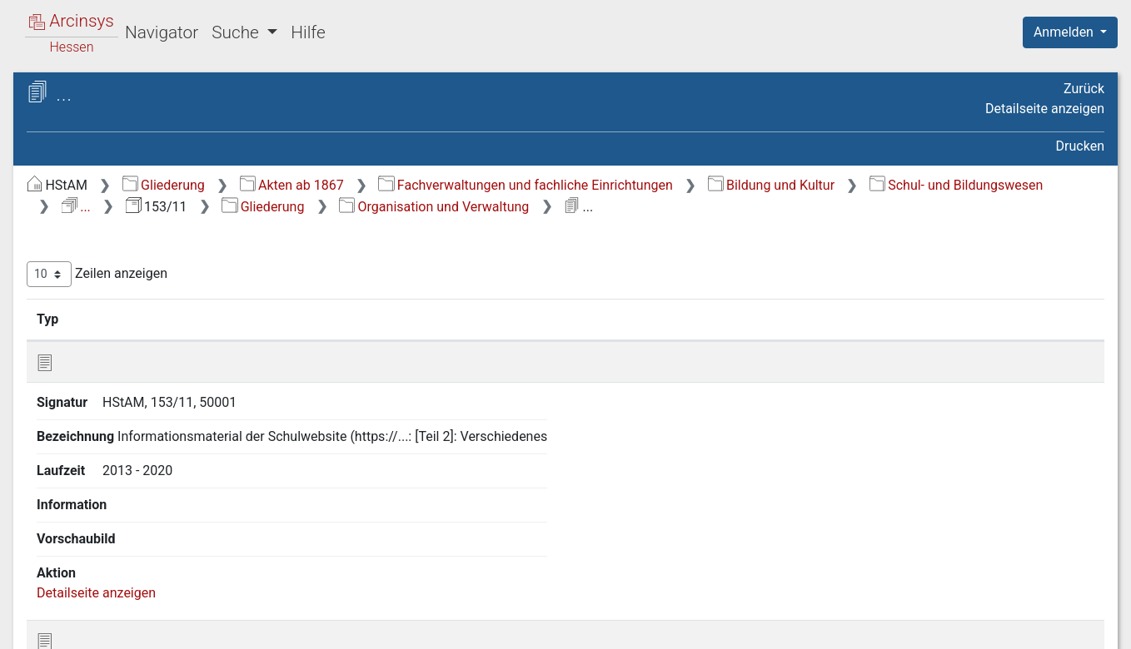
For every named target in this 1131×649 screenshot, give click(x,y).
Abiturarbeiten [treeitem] (101, 250)
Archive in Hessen (92, 94)
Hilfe (308, 32)
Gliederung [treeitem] (72, 210)
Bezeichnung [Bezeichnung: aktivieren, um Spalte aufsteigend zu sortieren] (528, 340)
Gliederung (443, 185)
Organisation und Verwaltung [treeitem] (145, 230)
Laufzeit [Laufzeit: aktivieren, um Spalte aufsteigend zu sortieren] (737, 340)
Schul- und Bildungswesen (590, 207)
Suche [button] (237, 32)
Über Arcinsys (701, 626)
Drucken (1080, 146)
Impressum (1076, 626)
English (38, 614)
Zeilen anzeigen (376, 296)
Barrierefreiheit (952, 626)
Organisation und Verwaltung (436, 227)
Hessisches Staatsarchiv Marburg (156, 112)
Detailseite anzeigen (1044, 108)
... (725, 207)
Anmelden (1065, 32)
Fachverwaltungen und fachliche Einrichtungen (805, 185)
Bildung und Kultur (404, 207)
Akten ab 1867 (572, 185)
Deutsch (100, 614)
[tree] (146, 230)
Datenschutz (825, 626)
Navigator (161, 32)
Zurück (1084, 89)
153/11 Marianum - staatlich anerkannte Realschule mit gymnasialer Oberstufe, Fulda (157, 146)
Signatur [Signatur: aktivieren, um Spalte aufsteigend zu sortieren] (404, 340)
